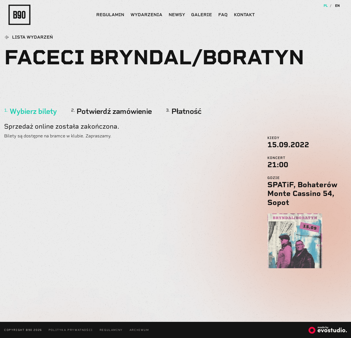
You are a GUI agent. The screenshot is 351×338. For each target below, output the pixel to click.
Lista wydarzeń (32, 37)
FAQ (223, 14)
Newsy (177, 14)
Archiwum (139, 329)
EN (337, 6)
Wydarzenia (146, 14)
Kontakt (244, 14)
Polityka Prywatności (71, 329)
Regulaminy (111, 329)
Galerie (201, 14)
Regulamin (110, 14)
